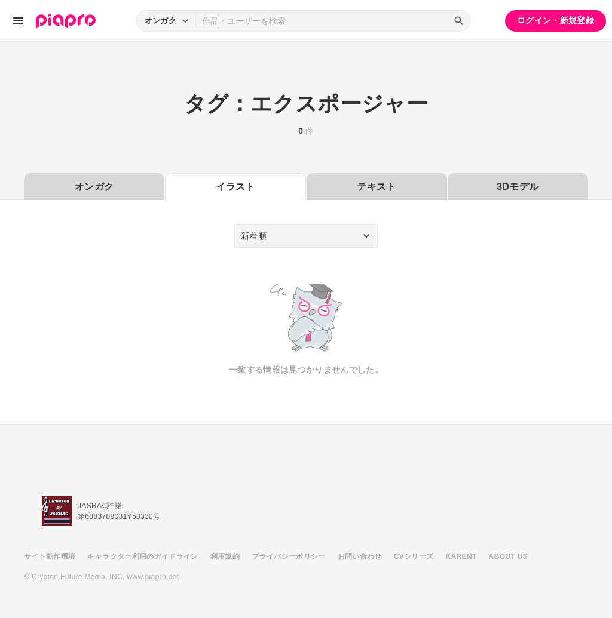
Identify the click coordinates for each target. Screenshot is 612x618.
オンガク (94, 187)
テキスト (376, 187)
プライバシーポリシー (289, 556)
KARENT (461, 556)
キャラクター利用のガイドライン (142, 556)
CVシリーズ (414, 556)
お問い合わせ (360, 556)
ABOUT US (508, 556)
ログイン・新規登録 (555, 20)
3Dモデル (517, 187)
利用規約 (225, 556)
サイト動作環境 (49, 556)
